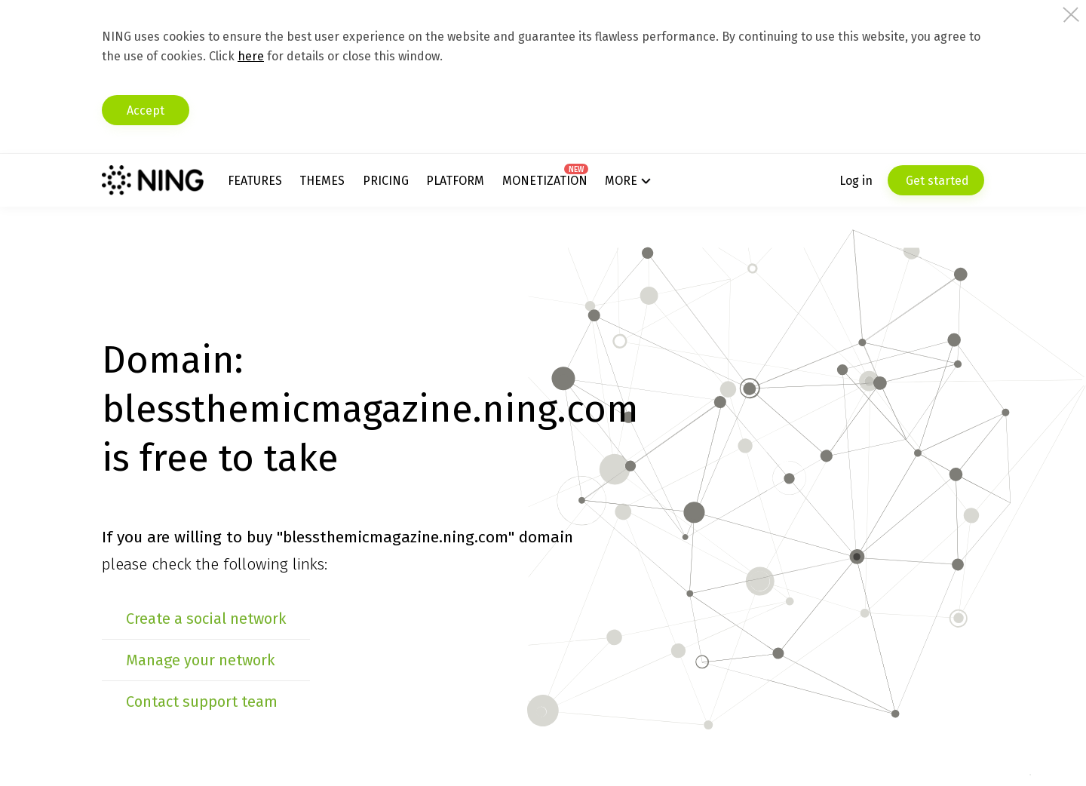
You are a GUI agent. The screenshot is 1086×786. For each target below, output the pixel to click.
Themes (322, 180)
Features (255, 180)
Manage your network (200, 660)
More (621, 180)
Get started (936, 180)
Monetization (544, 180)
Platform (455, 180)
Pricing (386, 180)
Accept (145, 110)
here (251, 56)
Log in (856, 180)
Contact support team (202, 701)
